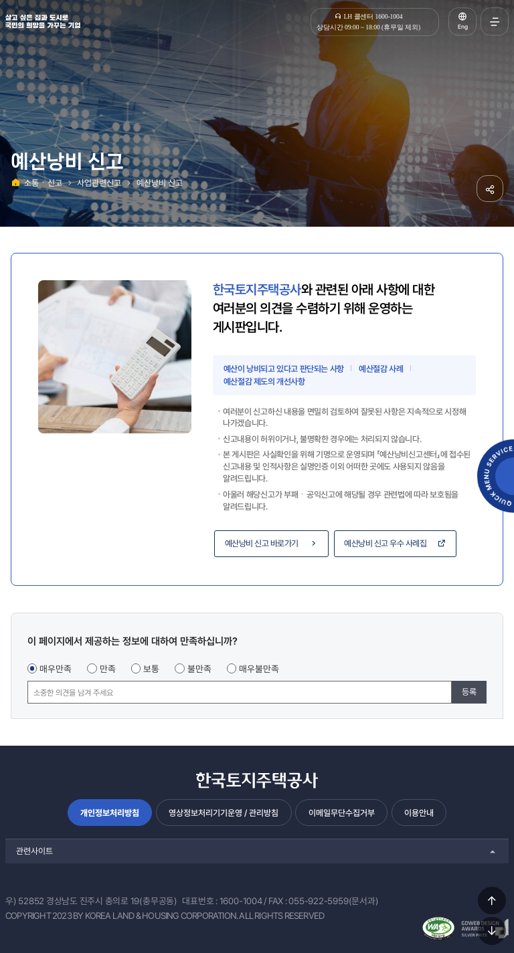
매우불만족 (259, 668)
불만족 (199, 668)
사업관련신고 (99, 183)
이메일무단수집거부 (342, 813)
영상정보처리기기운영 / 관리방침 (223, 813)
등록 (469, 692)
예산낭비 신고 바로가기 (272, 543)
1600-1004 (241, 900)
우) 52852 (24, 900)
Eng (463, 26)
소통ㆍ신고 (43, 183)
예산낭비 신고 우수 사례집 (395, 543)
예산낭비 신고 (160, 183)
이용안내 (419, 813)
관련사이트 (34, 851)
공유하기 (490, 188)
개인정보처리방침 (109, 813)
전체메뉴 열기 (495, 21)
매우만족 (55, 668)
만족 (108, 668)
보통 (151, 668)
